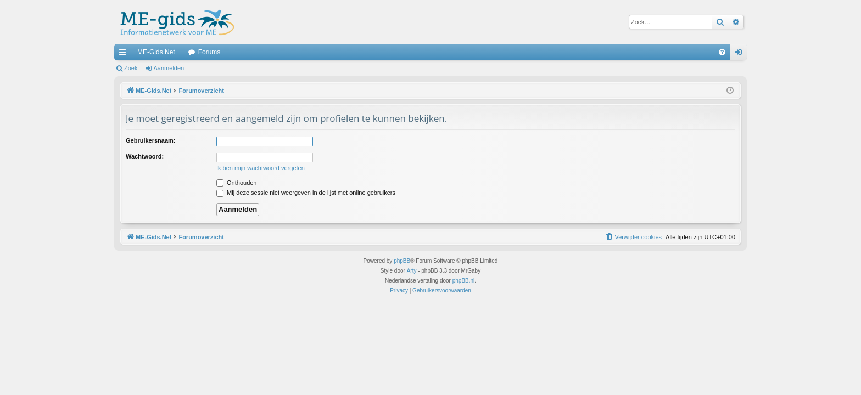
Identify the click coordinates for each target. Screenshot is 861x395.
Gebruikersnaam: (150, 140)
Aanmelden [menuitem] (741, 54)
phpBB (402, 261)
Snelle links (125, 54)
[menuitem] (722, 52)
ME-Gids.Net (156, 52)
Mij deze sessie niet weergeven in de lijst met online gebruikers (305, 192)
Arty (412, 271)
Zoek (130, 68)
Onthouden (236, 182)
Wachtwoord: (145, 156)
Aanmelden (169, 68)
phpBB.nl (463, 281)
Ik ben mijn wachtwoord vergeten (260, 168)
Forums (209, 52)
